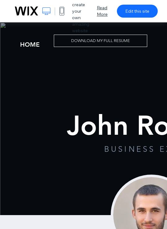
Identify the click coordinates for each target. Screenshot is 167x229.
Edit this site (137, 11)
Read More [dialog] (102, 11)
